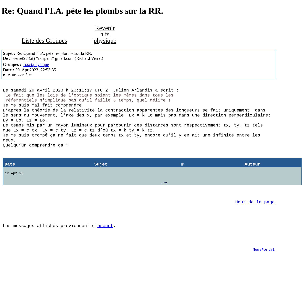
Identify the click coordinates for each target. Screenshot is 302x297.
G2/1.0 (139, 74)
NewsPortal (264, 273)
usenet (105, 247)
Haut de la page (255, 220)
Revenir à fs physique (105, 34)
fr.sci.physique (36, 64)
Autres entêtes (20, 74)
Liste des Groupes (44, 40)
